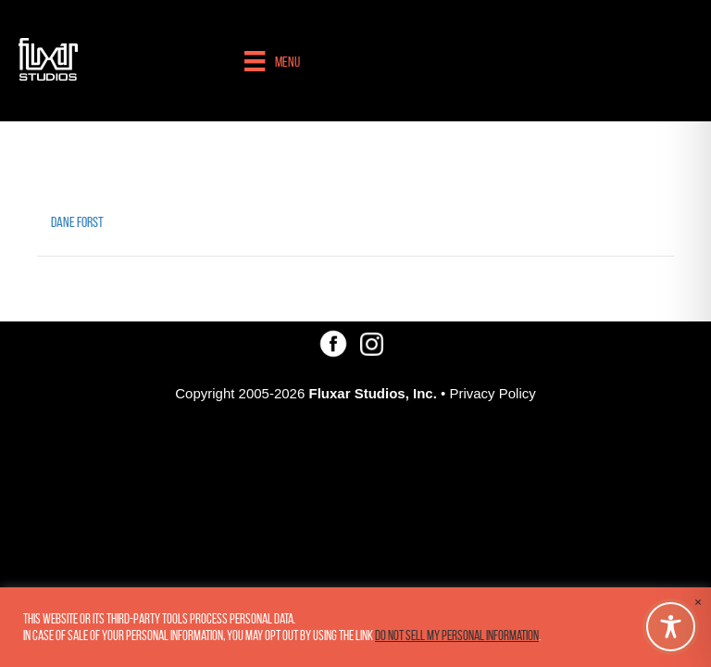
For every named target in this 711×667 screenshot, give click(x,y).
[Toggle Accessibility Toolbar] (670, 626)
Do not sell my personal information (457, 635)
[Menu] (271, 61)
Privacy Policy (492, 393)
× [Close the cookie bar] (698, 602)
